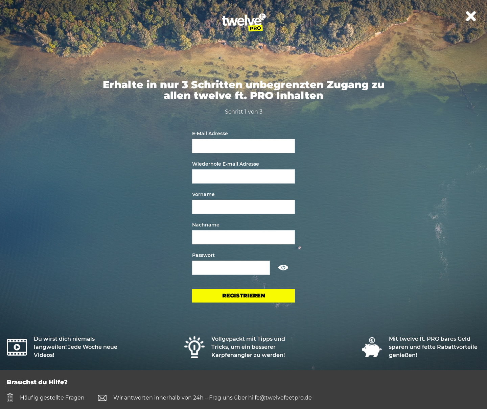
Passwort (203, 255)
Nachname (205, 225)
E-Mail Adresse (210, 133)
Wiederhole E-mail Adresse (225, 164)
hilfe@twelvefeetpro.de (280, 397)
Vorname (203, 194)
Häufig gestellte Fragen (52, 397)
